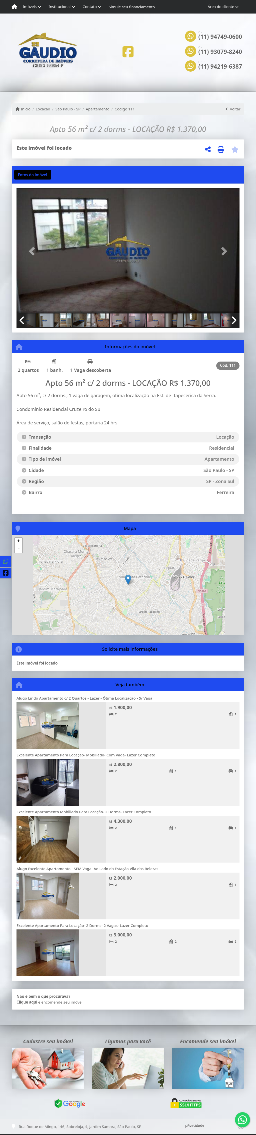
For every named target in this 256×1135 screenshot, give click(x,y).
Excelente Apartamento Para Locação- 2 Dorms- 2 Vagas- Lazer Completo (82, 925)
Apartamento (98, 108)
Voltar (233, 108)
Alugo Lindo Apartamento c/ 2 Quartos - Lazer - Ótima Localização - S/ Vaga (84, 698)
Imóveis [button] (30, 6)
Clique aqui (26, 1002)
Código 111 (125, 108)
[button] (33, 251)
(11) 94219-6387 (220, 66)
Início (23, 108)
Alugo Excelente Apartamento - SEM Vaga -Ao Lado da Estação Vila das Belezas (87, 868)
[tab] (32, 175)
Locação (43, 108)
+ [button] (18, 541)
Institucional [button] (59, 6)
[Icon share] (128, 51)
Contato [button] (89, 6)
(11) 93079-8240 (220, 51)
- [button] (18, 549)
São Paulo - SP (68, 108)
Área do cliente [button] (221, 6)
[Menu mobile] (14, 6)
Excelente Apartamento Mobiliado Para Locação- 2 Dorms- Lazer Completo (83, 811)
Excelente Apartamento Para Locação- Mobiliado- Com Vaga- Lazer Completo (85, 754)
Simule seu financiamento (132, 6)
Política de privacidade (194, 1125)
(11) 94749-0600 (220, 36)
